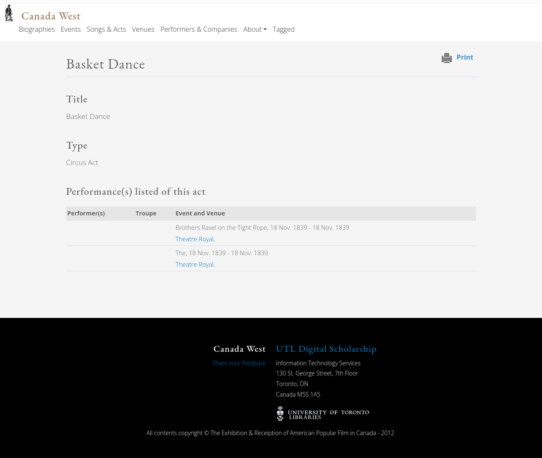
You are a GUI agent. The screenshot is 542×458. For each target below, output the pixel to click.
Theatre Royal (195, 239)
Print (464, 57)
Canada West (50, 16)
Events (70, 29)
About (252, 29)
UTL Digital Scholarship (326, 348)
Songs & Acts (106, 29)
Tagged (284, 29)
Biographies (37, 29)
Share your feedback (239, 363)
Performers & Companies (199, 29)
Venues (143, 29)
